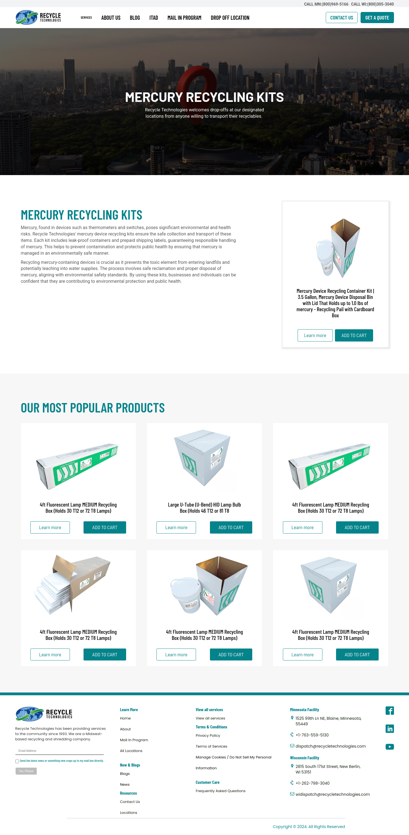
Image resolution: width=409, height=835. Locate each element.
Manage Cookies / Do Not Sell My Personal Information (233, 763)
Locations (128, 812)
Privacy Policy (208, 735)
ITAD (154, 17)
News (125, 784)
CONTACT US (341, 17)
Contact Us (130, 801)
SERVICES (86, 17)
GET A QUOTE (377, 17)
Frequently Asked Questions (221, 791)
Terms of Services (211, 746)
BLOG (135, 17)
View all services (210, 718)
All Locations (131, 750)
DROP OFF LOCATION (230, 17)
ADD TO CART (354, 335)
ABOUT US (111, 17)
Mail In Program (134, 740)
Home (125, 718)
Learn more (315, 335)
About (125, 729)
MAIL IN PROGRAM (184, 17)
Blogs (125, 773)
